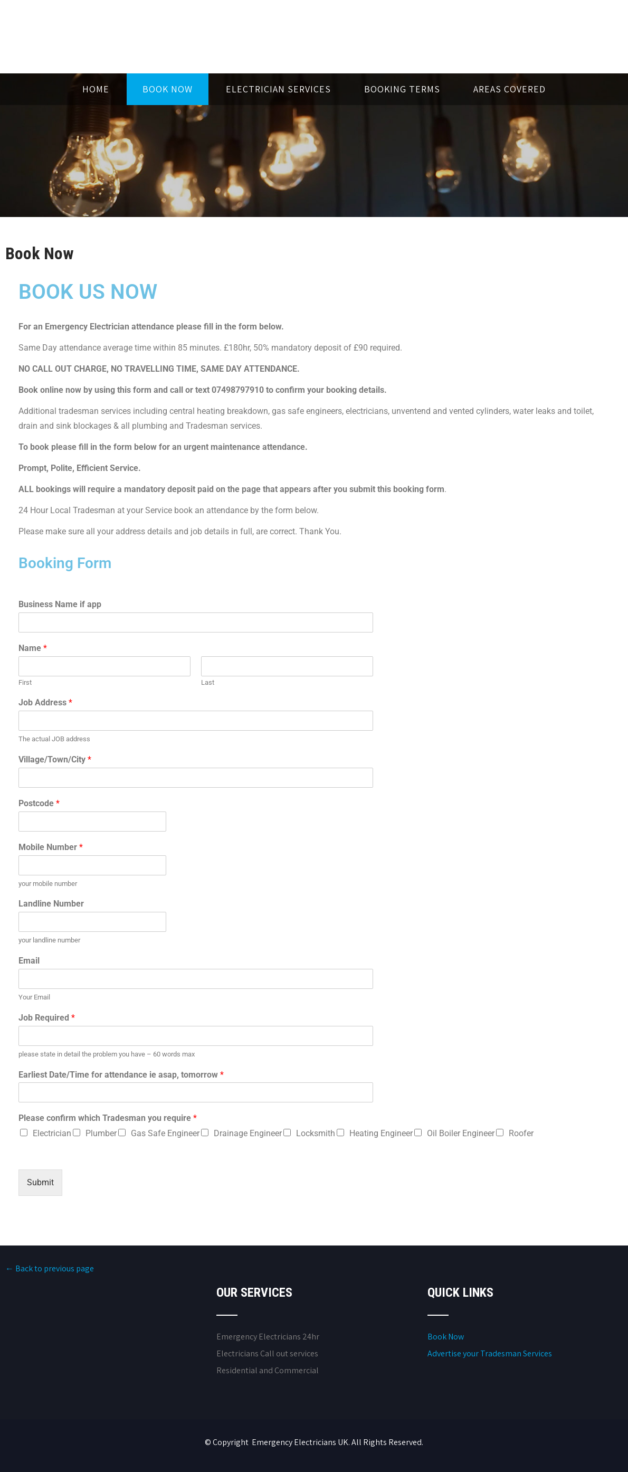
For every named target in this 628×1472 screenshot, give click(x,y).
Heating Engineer (381, 1133)
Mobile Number (50, 847)
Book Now (167, 89)
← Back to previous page (49, 1268)
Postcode (39, 803)
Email (29, 961)
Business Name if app (59, 604)
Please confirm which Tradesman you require (107, 1118)
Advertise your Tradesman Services (489, 1353)
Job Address (45, 702)
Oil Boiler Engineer (460, 1133)
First (25, 682)
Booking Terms (402, 89)
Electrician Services (278, 89)
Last (207, 682)
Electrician (52, 1133)
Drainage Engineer (248, 1133)
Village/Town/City (54, 759)
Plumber (101, 1133)
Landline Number (51, 904)
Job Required (46, 1018)
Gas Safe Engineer (165, 1133)
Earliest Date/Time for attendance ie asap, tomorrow (121, 1075)
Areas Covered (509, 89)
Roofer (521, 1133)
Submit (40, 1182)
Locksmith (315, 1133)
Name (32, 648)
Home (95, 89)
